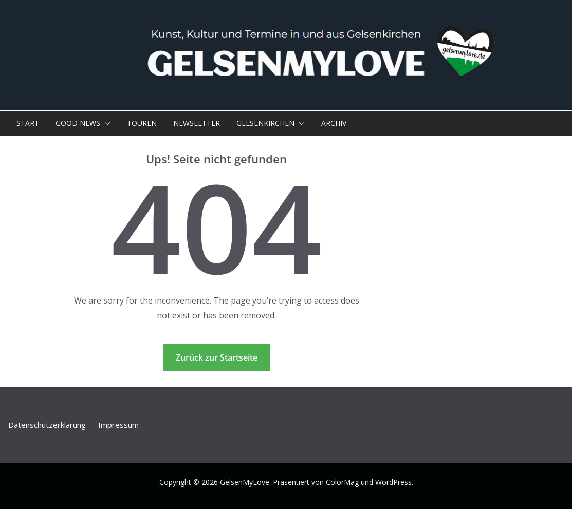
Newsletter (196, 123)
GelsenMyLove (244, 482)
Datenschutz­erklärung (47, 425)
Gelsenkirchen (265, 123)
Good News (78, 123)
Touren (142, 123)
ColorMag (342, 482)
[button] (105, 123)
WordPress (393, 482)
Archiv (333, 123)
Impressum (118, 425)
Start (27, 123)
